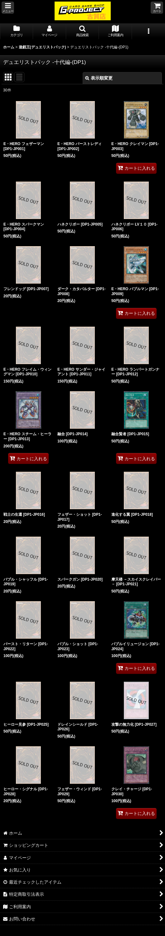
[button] (8, 8)
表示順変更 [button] (99, 78)
